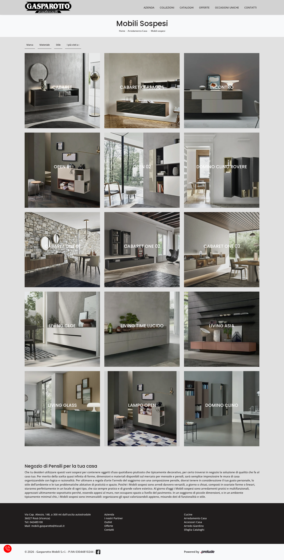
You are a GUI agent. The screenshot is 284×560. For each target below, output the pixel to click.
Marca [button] (29, 44)
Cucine (188, 514)
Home (122, 30)
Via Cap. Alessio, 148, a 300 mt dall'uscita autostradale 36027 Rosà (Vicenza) (58, 516)
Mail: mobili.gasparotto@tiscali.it (44, 526)
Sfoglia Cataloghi (194, 529)
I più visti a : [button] (73, 44)
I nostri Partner (113, 518)
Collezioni (167, 7)
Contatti (250, 7)
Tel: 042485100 (34, 522)
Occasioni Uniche (227, 7)
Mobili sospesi (158, 30)
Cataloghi (187, 7)
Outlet (108, 522)
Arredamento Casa (137, 30)
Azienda (149, 7)
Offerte (204, 7)
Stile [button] (58, 44)
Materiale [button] (44, 44)
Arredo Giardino (194, 526)
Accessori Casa (193, 522)
